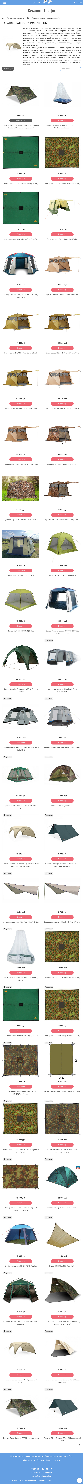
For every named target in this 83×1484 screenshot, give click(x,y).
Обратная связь (28, 1460)
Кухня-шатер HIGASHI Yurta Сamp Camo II (21, 520)
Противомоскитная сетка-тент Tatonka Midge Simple (21, 979)
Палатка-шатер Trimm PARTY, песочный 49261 (21, 1381)
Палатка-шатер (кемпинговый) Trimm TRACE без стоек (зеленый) (62, 865)
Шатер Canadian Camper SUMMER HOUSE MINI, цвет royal (62, 632)
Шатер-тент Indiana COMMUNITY (21, 575)
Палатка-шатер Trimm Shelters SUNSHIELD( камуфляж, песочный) (62, 1323)
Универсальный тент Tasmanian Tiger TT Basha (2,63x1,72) (21, 1209)
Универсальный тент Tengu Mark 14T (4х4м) (62, 183)
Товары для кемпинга (15, 18)
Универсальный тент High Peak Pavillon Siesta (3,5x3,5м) (20, 748)
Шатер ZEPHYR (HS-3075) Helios (21, 631)
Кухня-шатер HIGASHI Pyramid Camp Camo (62, 520)
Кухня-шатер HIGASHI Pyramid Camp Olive (62, 353)
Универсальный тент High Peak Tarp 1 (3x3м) (21, 922)
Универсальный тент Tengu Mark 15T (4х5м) (62, 977)
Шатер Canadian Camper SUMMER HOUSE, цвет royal (21, 296)
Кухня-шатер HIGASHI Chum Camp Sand (62, 295)
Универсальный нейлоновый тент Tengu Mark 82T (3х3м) (21, 1151)
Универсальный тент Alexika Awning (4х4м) (21, 183)
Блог (71, 1456)
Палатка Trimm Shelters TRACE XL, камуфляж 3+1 (20, 1439)
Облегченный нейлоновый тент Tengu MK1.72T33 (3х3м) (62, 1151)
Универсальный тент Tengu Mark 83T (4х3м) (62, 1036)
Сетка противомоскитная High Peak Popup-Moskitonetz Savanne (62, 126)
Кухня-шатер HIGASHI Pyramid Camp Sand (21, 464)
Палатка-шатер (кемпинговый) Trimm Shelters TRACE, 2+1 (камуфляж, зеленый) (21, 126)
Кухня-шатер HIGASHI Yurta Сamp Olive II (20, 353)
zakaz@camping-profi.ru (41, 1476)
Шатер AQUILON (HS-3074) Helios (62, 575)
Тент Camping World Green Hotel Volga (62, 239)
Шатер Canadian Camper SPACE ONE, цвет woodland (21, 690)
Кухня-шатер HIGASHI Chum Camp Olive (21, 408)
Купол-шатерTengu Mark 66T (62, 805)
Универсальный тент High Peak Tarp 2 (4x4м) (62, 922)
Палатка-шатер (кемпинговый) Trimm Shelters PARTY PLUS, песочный (21, 865)
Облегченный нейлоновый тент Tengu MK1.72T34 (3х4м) (21, 1092)
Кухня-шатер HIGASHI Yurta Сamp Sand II (62, 408)
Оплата (48, 1460)
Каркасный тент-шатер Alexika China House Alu (21, 807)
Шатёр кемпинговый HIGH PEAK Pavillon (21, 1266)
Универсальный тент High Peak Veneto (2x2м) (62, 747)
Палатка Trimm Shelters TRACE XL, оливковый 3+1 (62, 1439)
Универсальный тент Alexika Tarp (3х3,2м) (21, 239)
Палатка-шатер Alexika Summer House (62, 1208)
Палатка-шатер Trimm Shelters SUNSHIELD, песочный (62, 1381)
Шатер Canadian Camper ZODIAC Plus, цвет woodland (20, 1323)
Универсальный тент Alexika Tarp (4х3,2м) (21, 1036)
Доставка (40, 1460)
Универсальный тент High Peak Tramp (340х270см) (62, 690)
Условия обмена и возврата (56, 1456)
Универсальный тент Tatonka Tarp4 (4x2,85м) (62, 1091)
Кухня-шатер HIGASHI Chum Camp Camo (62, 464)
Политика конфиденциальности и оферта (27, 1456)
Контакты (57, 1460)
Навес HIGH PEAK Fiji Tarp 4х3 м (62, 1266)
